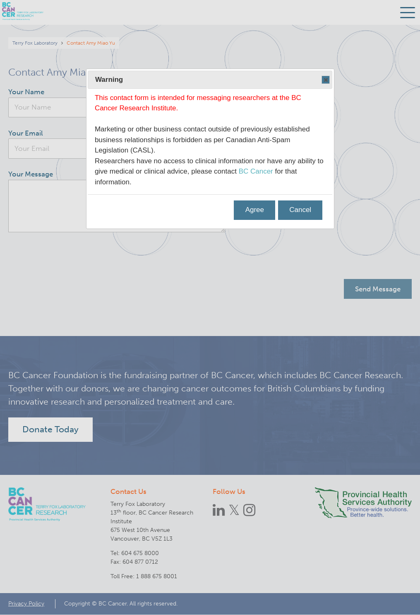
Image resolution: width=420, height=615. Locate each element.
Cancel (300, 210)
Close (325, 80)
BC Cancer (256, 171)
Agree (254, 210)
